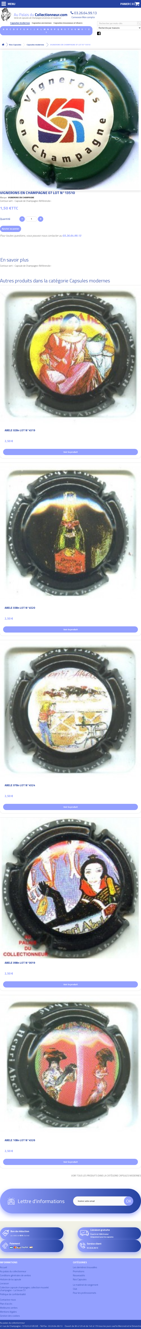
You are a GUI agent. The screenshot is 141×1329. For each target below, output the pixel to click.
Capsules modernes (20, 23)
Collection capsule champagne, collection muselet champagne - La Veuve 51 (24, 1289)
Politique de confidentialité (13, 1294)
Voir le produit (70, 452)
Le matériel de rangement (85, 1285)
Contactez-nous (8, 1299)
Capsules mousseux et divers (68, 23)
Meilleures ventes (9, 1308)
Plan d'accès (6, 1303)
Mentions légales (8, 1312)
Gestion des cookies (10, 1316)
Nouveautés (79, 1275)
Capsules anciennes (41, 23)
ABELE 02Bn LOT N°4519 (20, 430)
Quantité (5, 219)
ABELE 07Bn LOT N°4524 (20, 785)
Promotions (78, 1271)
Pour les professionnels (84, 1293)
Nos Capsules (80, 1279)
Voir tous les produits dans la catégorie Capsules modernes (106, 1175)
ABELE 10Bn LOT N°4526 (20, 1140)
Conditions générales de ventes (15, 1275)
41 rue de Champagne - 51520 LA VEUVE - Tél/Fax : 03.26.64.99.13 (31, 1326)
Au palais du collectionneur (13, 1271)
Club (75, 1289)
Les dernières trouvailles (85, 1267)
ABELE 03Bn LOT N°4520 (20, 608)
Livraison (4, 1283)
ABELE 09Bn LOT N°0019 (20, 963)
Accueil (3, 1267)
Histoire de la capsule (10, 1279)
